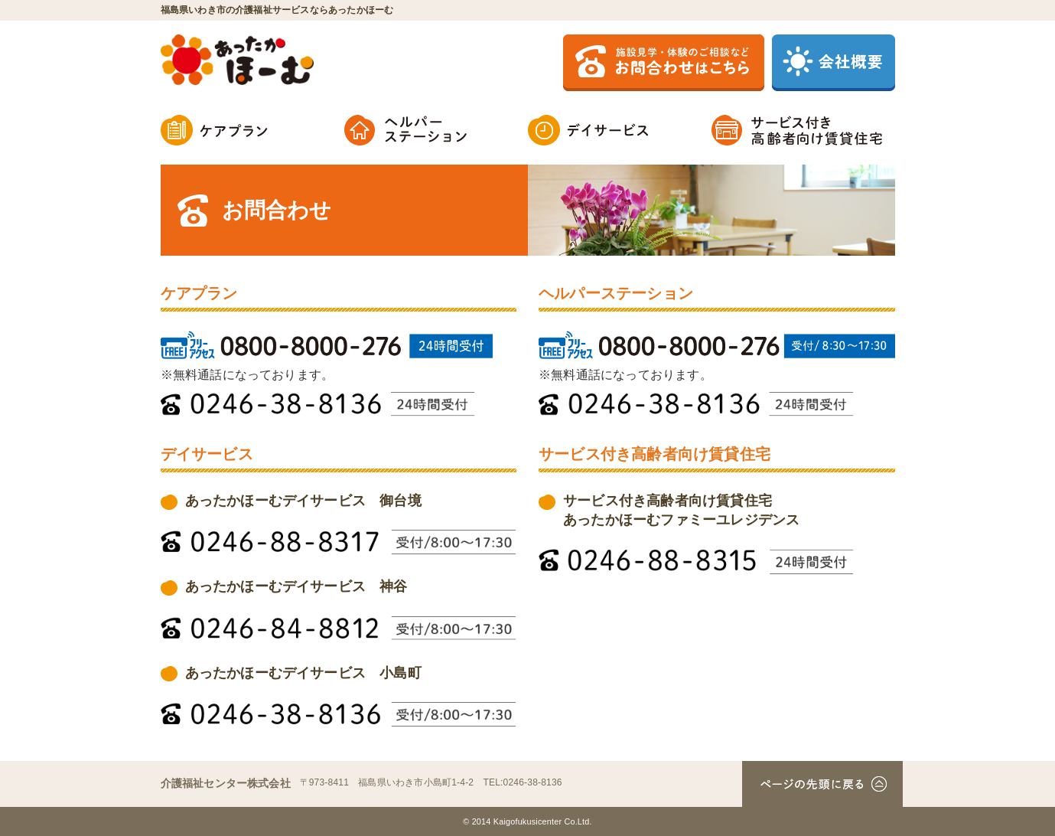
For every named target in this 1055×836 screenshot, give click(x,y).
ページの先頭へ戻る (822, 784)
